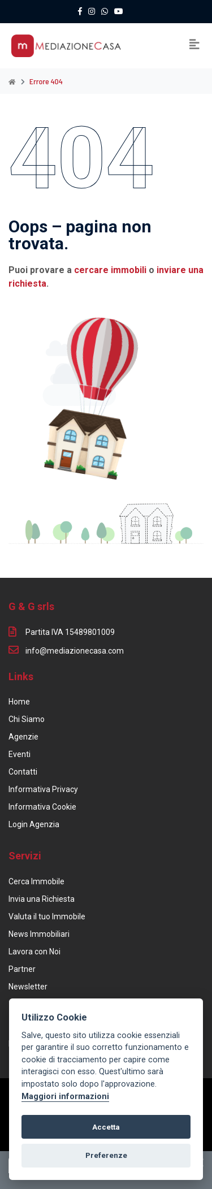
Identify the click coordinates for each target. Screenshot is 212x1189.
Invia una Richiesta (41, 898)
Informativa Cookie (42, 806)
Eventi (19, 754)
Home (19, 701)
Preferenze (106, 1155)
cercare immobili (110, 270)
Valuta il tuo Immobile (46, 916)
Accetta (106, 1127)
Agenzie (23, 736)
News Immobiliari (39, 934)
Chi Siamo (26, 719)
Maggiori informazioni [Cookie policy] (65, 1096)
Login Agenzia (33, 824)
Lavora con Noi (34, 951)
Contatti (22, 771)
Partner (22, 969)
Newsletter (27, 986)
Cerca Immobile (36, 881)
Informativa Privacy (43, 789)
